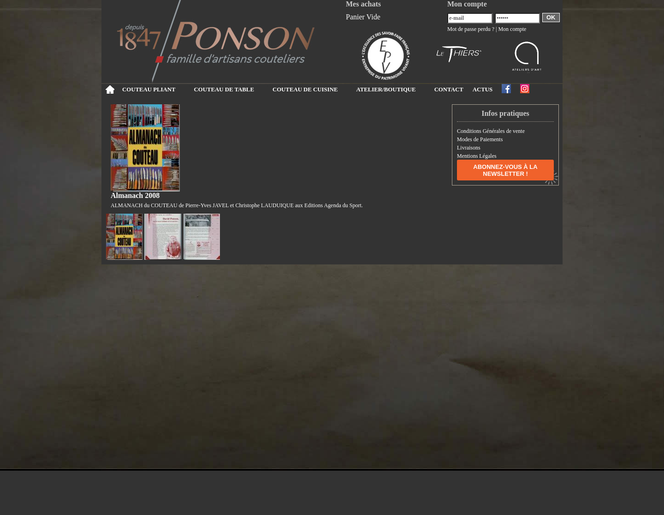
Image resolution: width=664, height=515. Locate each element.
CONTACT (448, 89)
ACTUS (482, 89)
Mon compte (512, 29)
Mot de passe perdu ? (470, 29)
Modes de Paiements (480, 139)
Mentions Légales (477, 156)
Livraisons (468, 147)
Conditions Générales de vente (491, 131)
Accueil (109, 89)
